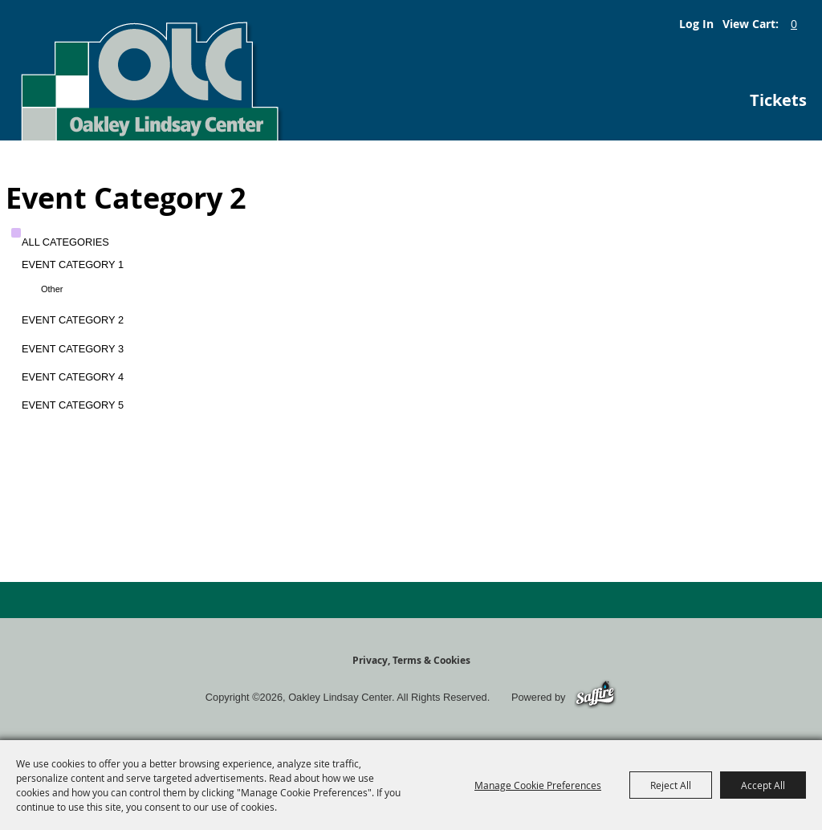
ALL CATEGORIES (65, 242)
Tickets (778, 100)
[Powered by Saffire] (595, 697)
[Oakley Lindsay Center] (150, 70)
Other (52, 289)
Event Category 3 (73, 349)
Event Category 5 (73, 405)
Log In (696, 23)
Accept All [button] (763, 785)
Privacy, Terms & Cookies (411, 660)
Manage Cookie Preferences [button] (537, 785)
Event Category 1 (73, 264)
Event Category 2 (73, 320)
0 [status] (794, 23)
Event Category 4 (73, 377)
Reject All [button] (670, 785)
